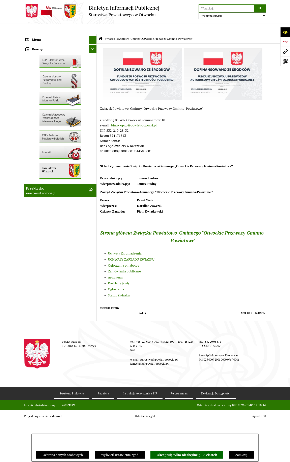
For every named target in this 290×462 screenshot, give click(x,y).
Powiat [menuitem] (31, 69)
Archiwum (115, 266)
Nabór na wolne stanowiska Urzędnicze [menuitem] (54, 134)
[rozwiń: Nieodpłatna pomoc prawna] (93, 77)
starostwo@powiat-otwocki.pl (159, 399)
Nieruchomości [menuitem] (36, 142)
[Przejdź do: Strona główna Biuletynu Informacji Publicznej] (101, 28)
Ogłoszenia (116, 278)
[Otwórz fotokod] (285, 61)
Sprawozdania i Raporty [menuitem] (43, 118)
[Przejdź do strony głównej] (91, 11)
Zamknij (241, 455)
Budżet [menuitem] (31, 182)
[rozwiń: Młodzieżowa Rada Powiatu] (93, 53)
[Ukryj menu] (93, 29)
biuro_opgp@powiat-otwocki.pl (134, 114)
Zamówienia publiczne (124, 261)
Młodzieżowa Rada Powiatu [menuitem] (45, 53)
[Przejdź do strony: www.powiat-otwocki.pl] (285, 51)
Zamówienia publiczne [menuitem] (42, 150)
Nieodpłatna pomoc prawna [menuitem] (46, 77)
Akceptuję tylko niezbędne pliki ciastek (187, 455)
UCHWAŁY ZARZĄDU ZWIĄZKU (131, 249)
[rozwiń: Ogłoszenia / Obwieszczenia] (93, 110)
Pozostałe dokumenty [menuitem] (41, 101)
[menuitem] (60, 166)
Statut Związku (119, 284)
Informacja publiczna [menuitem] (41, 93)
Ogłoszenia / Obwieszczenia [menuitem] (46, 109)
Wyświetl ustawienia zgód (119, 455)
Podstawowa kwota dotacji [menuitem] (45, 158)
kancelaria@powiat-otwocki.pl (149, 403)
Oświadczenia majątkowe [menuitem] (44, 174)
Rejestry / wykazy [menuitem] (38, 126)
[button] (142, 88)
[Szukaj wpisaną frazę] (260, 8)
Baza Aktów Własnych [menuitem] (41, 203)
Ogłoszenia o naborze (123, 254)
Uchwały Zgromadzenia (125, 243)
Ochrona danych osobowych (63, 455)
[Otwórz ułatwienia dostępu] (285, 32)
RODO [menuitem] (30, 85)
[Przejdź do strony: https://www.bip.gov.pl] (285, 42)
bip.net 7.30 (259, 456)
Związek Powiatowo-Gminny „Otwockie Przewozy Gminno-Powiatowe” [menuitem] (54, 192)
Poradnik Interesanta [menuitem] (41, 61)
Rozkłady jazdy (118, 272)
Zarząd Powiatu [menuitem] (37, 45)
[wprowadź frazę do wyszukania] (227, 8)
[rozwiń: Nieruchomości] (93, 142)
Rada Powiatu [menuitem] (36, 37)
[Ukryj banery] (93, 213)
